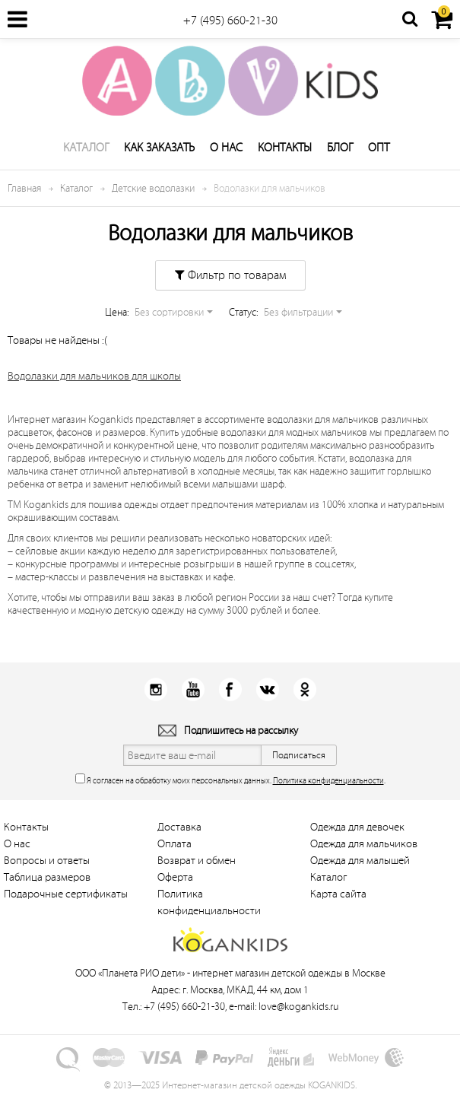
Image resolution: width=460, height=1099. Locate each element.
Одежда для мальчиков (363, 843)
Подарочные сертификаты (66, 894)
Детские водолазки (153, 188)
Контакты (285, 147)
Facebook (230, 689)
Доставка (179, 827)
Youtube (193, 689)
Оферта (175, 877)
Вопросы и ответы (47, 860)
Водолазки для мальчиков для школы (94, 376)
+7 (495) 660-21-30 (230, 20)
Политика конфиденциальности (328, 781)
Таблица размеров (47, 877)
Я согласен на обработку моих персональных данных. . (230, 779)
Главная (24, 188)
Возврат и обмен (196, 860)
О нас (226, 147)
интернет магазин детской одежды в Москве (288, 973)
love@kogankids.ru (298, 1006)
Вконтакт (267, 689)
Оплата (174, 843)
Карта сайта (338, 894)
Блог (340, 147)
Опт (378, 147)
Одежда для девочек (357, 827)
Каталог (86, 147)
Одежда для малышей (360, 860)
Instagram (155, 689)
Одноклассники (304, 689)
